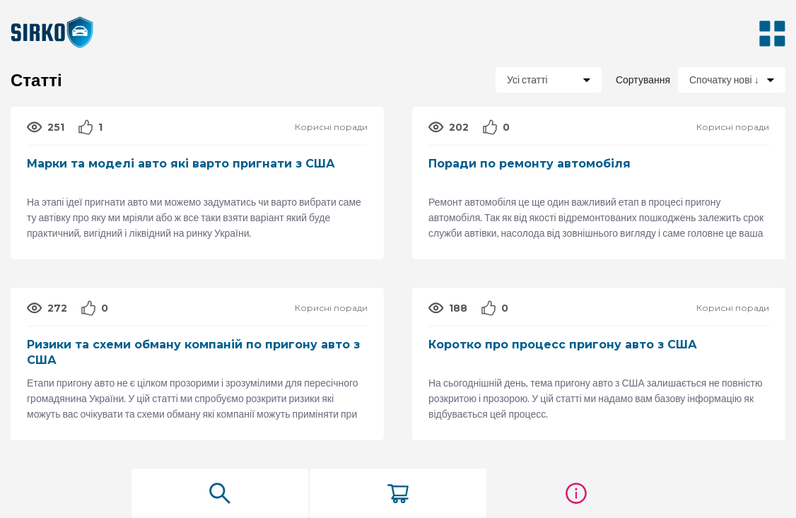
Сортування (641, 80)
